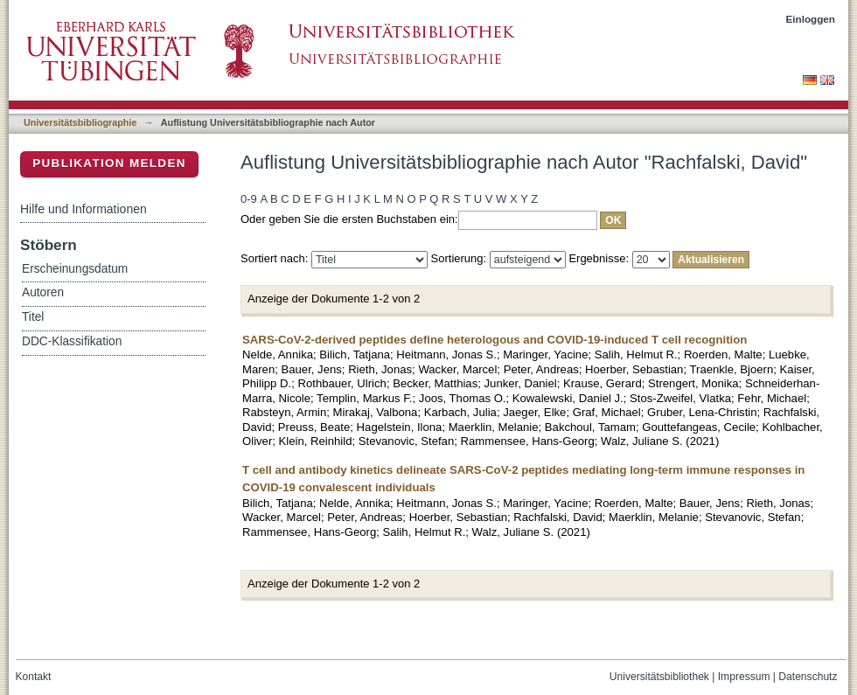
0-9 (248, 198)
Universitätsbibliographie (80, 122)
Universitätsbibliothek (659, 677)
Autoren (43, 292)
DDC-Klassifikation (72, 341)
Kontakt (34, 677)
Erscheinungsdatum (75, 268)
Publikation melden (109, 163)
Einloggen (811, 18)
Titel (33, 316)
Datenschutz (807, 677)
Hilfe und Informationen (83, 209)
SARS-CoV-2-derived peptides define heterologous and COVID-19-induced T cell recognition (494, 339)
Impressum (744, 677)
